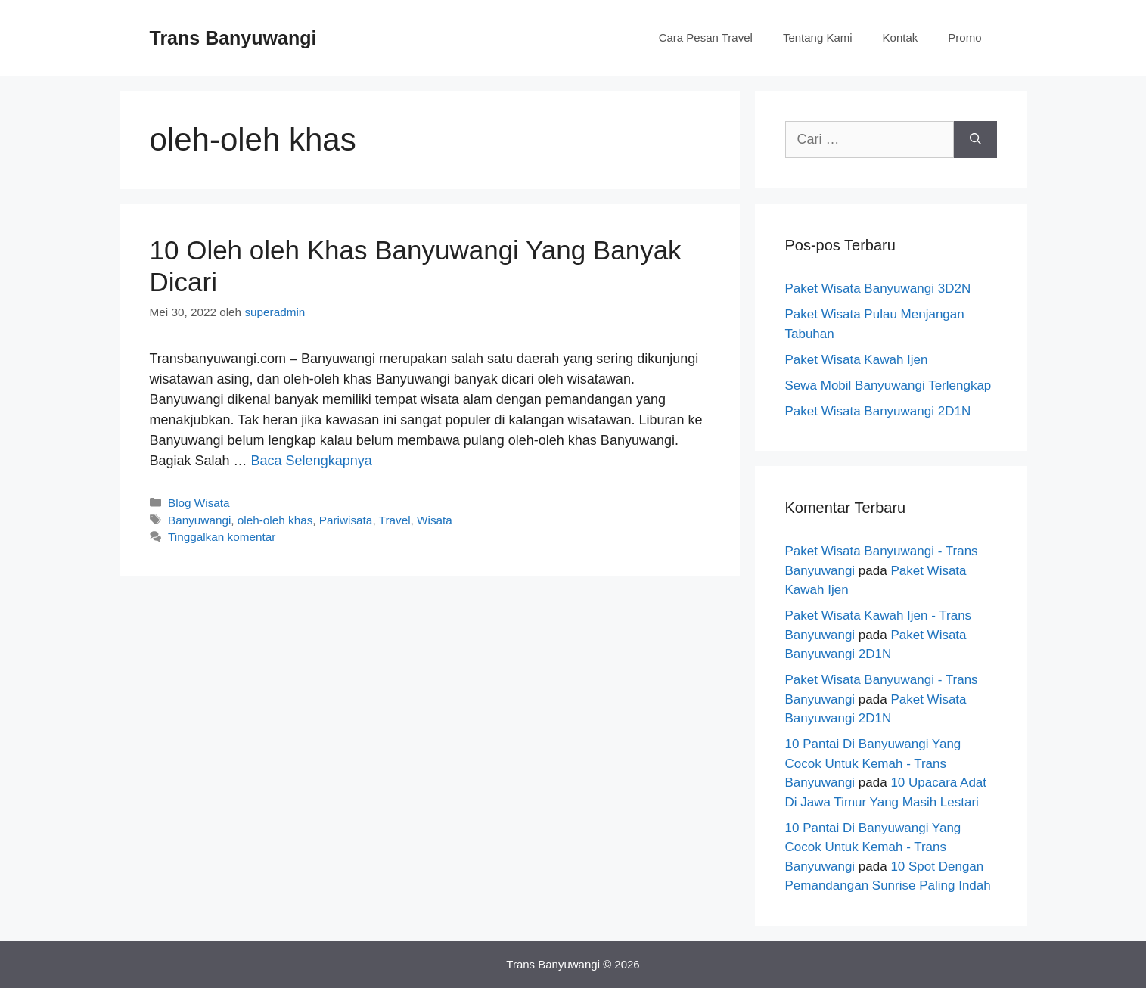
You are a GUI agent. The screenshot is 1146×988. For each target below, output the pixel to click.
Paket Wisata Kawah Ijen (856, 360)
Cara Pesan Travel (706, 37)
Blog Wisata (199, 502)
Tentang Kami (818, 37)
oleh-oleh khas (275, 520)
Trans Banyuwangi (233, 37)
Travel (395, 520)
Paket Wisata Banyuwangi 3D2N (878, 288)
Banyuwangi (199, 520)
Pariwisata (346, 520)
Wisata (434, 520)
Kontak (900, 37)
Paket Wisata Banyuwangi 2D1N (878, 411)
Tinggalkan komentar (221, 536)
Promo (964, 37)
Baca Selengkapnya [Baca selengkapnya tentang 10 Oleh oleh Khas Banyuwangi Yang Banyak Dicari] (311, 460)
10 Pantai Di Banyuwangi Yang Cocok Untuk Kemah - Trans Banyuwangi (873, 763)
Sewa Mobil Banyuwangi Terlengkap (888, 385)
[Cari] (975, 139)
